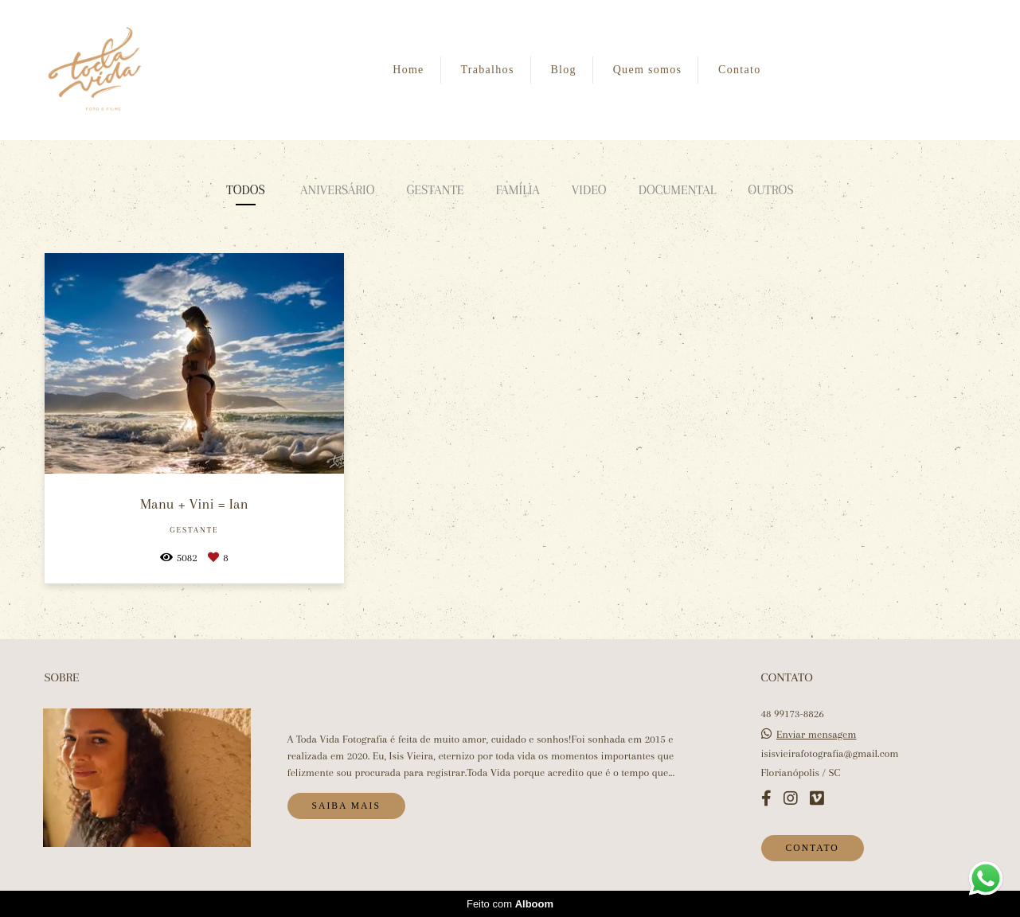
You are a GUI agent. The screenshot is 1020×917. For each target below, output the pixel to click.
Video (589, 189)
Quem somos (647, 70)
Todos (245, 189)
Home (408, 70)
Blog (563, 70)
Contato (739, 70)
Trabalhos (487, 70)
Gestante (434, 189)
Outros (770, 189)
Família (517, 189)
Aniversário (337, 189)
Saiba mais (346, 806)
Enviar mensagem (816, 734)
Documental (678, 189)
